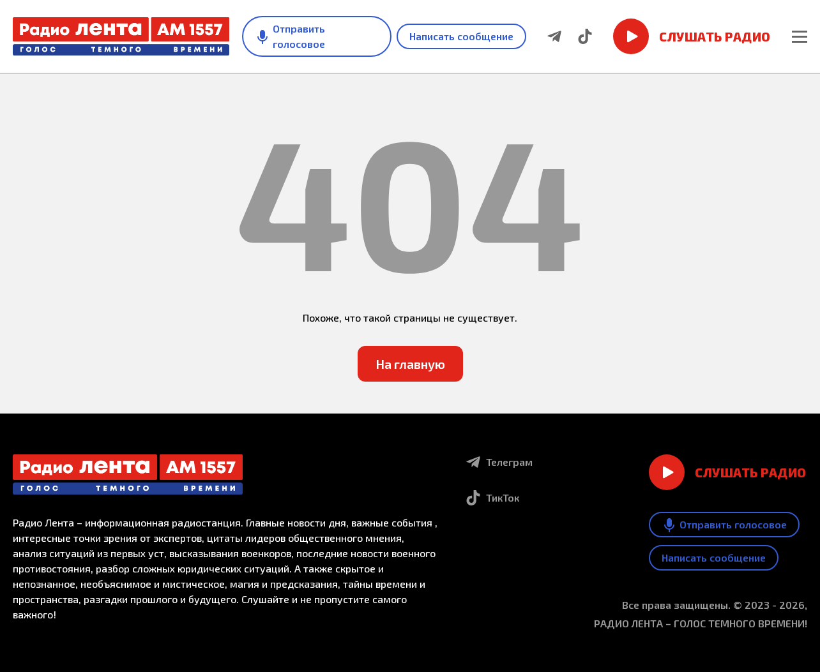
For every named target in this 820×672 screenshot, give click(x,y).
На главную (410, 363)
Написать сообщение (461, 36)
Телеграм (499, 462)
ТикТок (492, 497)
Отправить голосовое (290, 36)
